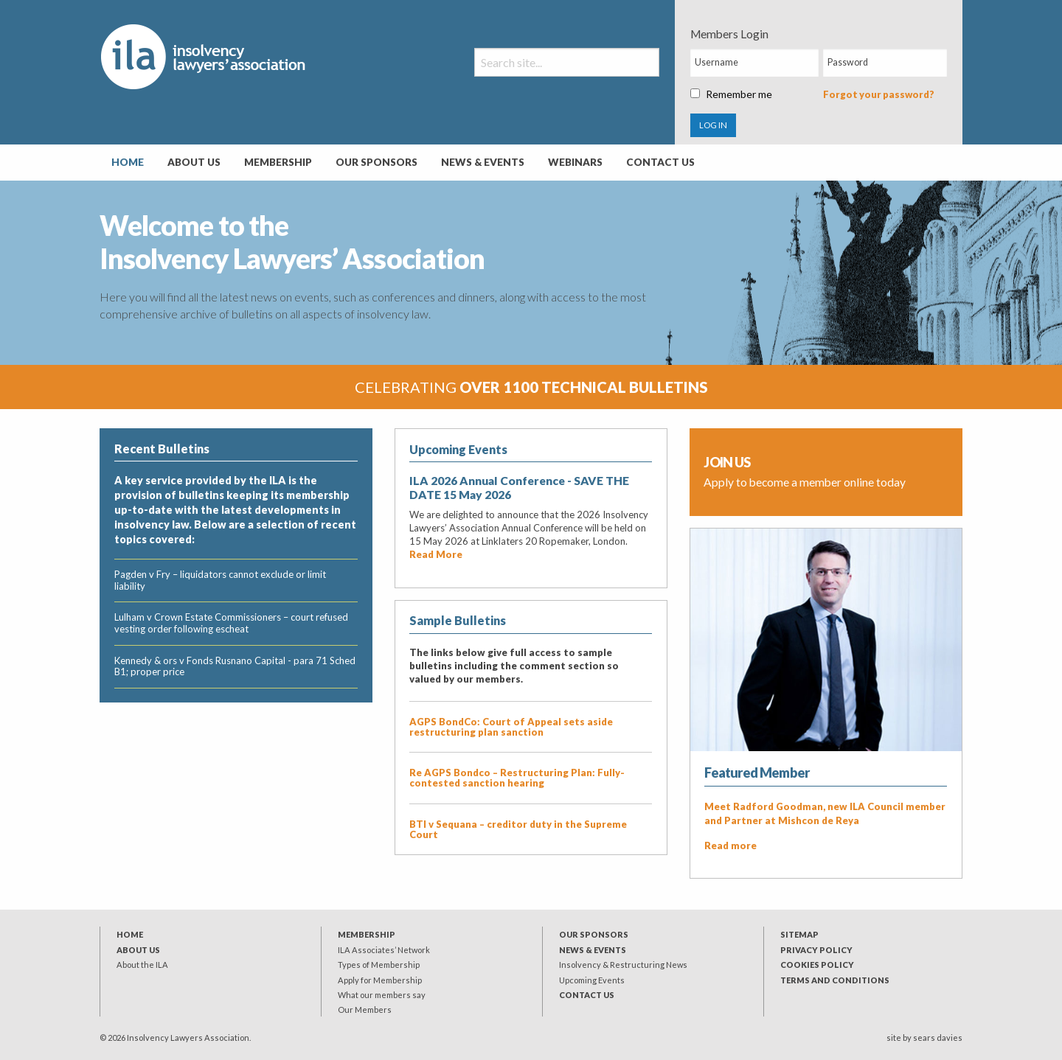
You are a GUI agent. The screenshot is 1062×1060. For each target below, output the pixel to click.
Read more (730, 845)
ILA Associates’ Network (384, 950)
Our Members (365, 1009)
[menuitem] (128, 163)
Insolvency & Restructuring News (623, 964)
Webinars (575, 162)
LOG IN (713, 125)
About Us (194, 162)
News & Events (482, 162)
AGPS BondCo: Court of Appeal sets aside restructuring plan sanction (511, 727)
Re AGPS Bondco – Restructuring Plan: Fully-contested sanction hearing (517, 778)
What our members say (382, 995)
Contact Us (660, 162)
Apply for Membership (380, 980)
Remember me (731, 94)
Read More (435, 554)
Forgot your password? (878, 94)
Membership (278, 162)
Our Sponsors (376, 162)
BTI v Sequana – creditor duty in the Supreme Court (518, 829)
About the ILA (142, 964)
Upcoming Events (592, 980)
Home (127, 162)
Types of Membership (379, 964)
